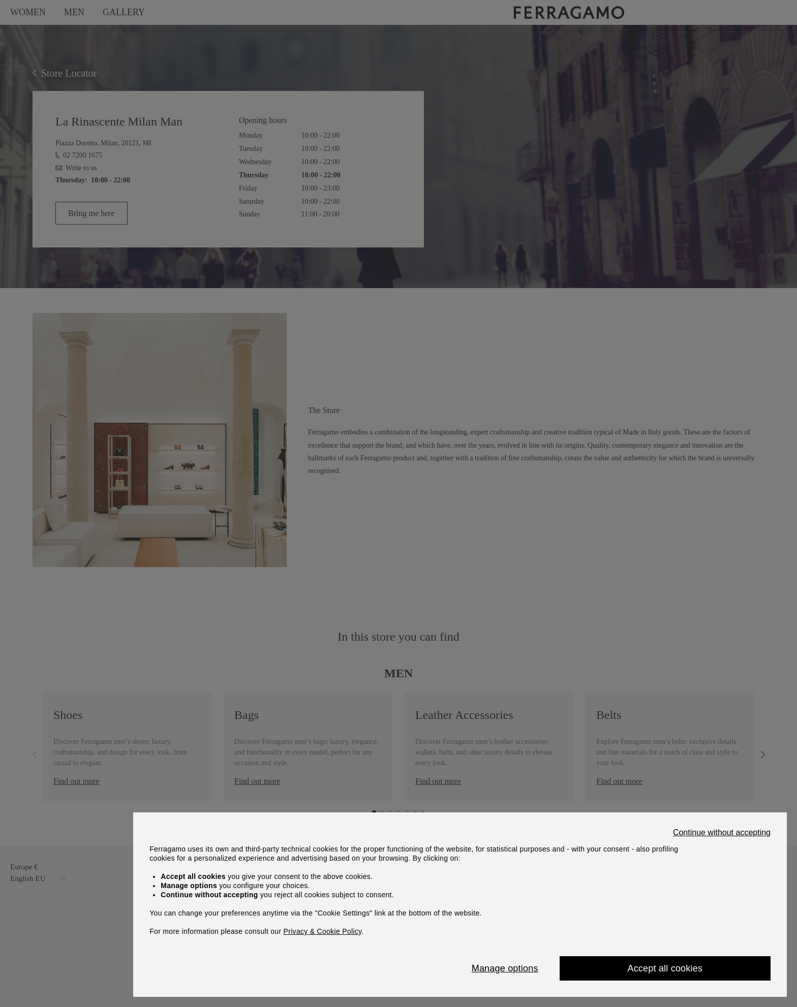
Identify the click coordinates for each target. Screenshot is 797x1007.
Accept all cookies (664, 968)
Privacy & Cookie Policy (323, 931)
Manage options (505, 968)
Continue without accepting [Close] (722, 833)
